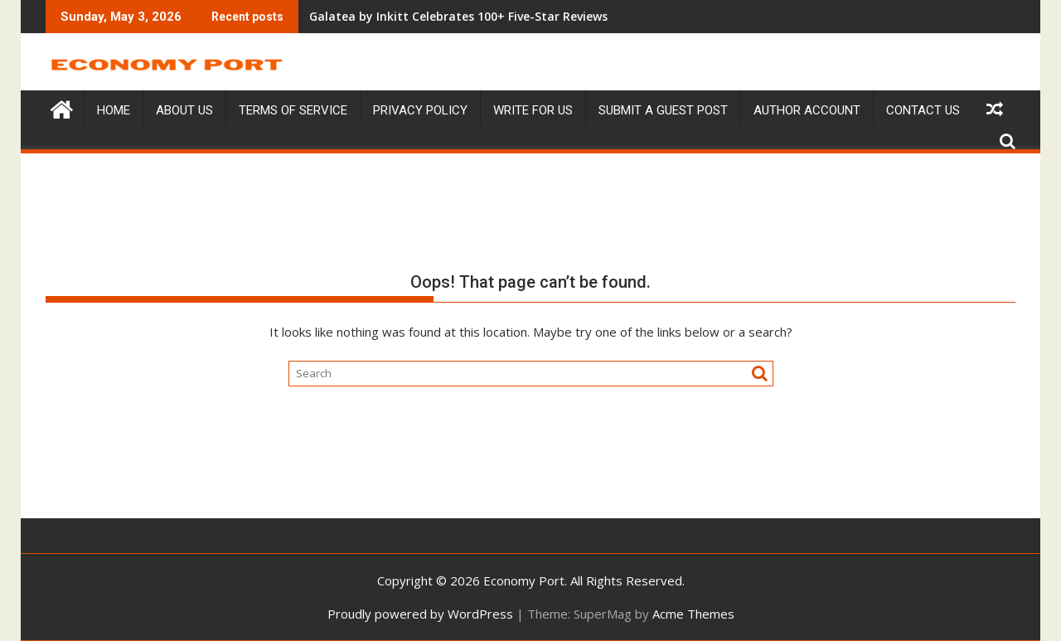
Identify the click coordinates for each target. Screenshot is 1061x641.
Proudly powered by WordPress (420, 613)
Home (113, 110)
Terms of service (293, 110)
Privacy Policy (420, 110)
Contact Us (923, 110)
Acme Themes (693, 613)
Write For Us (533, 110)
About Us (184, 110)
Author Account (806, 110)
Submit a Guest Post (663, 110)
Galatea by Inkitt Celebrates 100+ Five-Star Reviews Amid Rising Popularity (445, 16)
